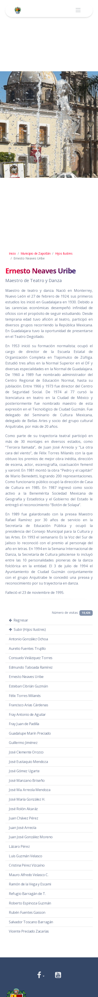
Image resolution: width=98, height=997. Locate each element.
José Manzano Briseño (27, 780)
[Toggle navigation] (78, 10)
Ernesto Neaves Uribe (26, 676)
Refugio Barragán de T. (27, 893)
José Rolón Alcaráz (23, 808)
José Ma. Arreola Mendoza (29, 789)
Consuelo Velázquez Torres (30, 657)
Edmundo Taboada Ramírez (31, 667)
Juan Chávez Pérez (23, 818)
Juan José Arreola (22, 827)
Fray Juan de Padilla (24, 723)
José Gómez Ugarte (24, 771)
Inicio (12, 253)
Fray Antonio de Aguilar (27, 714)
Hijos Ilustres (63, 253)
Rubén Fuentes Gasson (27, 912)
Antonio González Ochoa (28, 639)
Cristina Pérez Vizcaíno (27, 865)
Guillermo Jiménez (23, 742)
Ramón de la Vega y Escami (30, 884)
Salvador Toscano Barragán (31, 922)
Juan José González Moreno (31, 836)
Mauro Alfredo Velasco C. (28, 874)
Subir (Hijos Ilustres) (27, 629)
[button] (41, 975)
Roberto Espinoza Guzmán (30, 903)
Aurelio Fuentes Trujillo (27, 648)
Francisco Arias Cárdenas (28, 705)
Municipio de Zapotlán (36, 253)
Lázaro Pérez (19, 846)
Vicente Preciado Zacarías (29, 931)
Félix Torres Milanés (25, 695)
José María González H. (27, 799)
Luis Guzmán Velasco (25, 856)
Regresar (18, 620)
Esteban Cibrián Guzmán (28, 686)
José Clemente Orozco (26, 752)
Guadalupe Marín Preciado (30, 733)
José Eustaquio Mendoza (28, 761)
